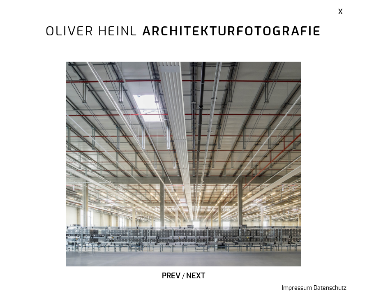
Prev (171, 276)
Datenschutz (330, 288)
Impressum (297, 288)
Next (195, 276)
